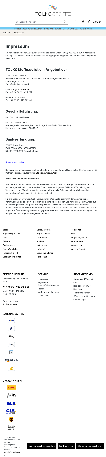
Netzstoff (41, 249)
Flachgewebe (9, 245)
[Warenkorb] (94, 22)
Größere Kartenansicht (15, 162)
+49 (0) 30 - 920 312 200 (16, 286)
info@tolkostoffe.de (20, 89)
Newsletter (78, 289)
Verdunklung (77, 241)
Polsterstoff (76, 230)
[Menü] (6, 22)
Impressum (43, 279)
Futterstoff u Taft (10, 253)
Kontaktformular (10, 304)
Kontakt (76, 282)
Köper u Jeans (43, 233)
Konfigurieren (66, 446)
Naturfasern (42, 245)
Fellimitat (6, 241)
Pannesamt (42, 257)
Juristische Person (81, 293)
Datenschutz (43, 295)
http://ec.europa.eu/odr (46, 173)
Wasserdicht (76, 245)
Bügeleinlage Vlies (11, 233)
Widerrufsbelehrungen (48, 292)
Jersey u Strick (44, 230)
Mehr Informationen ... (12, 453)
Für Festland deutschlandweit (53, 29)
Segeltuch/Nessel (79, 237)
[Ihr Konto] (83, 22)
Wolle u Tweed (78, 249)
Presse (41, 289)
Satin (73, 233)
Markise (40, 241)
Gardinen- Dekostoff (12, 257)
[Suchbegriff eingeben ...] (38, 22)
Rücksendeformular (82, 286)
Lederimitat (42, 237)
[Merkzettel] (76, 22)
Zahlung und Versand (83, 279)
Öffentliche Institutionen (84, 296)
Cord (5, 237)
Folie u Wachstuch (11, 249)
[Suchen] (64, 22)
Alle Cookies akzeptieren (90, 446)
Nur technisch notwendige (42, 446)
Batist (5, 230)
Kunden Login (79, 299)
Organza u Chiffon (45, 253)
